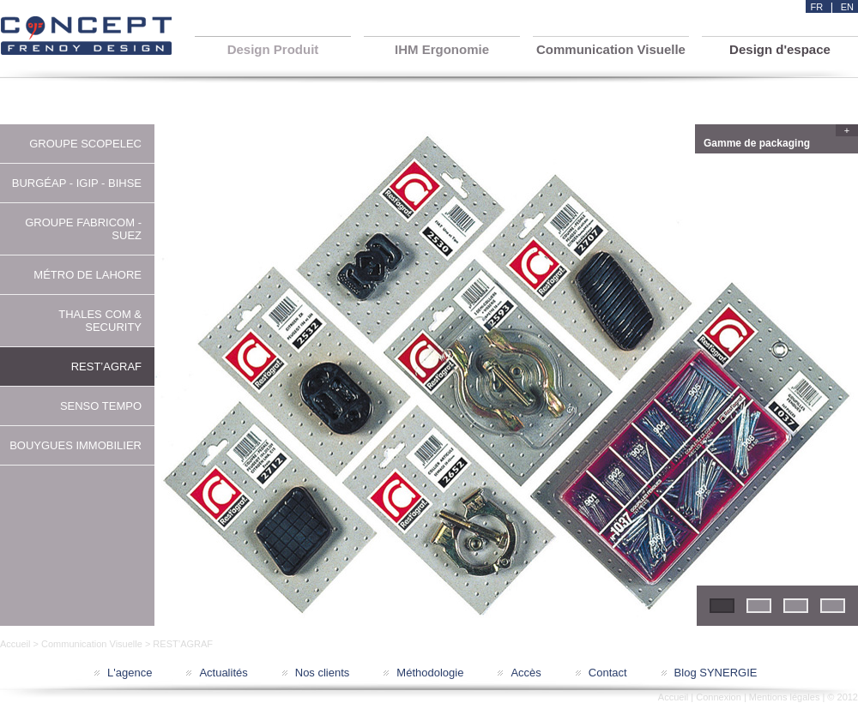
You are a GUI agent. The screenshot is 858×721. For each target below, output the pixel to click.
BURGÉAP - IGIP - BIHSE (77, 183)
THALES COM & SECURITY (100, 320)
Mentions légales (784, 697)
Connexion (718, 697)
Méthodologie (429, 672)
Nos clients (322, 672)
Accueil (15, 644)
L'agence (129, 672)
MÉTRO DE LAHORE (87, 274)
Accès (526, 672)
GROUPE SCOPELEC (85, 143)
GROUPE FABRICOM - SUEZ (83, 229)
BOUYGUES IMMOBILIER (75, 445)
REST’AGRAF (106, 366)
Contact (608, 672)
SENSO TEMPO (101, 406)
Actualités (223, 672)
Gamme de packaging (779, 141)
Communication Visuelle (91, 644)
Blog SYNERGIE (716, 672)
